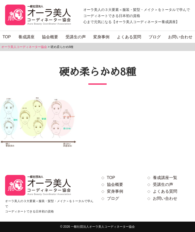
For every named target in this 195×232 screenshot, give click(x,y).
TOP (7, 37)
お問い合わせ (180, 37)
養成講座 (26, 37)
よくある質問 (129, 37)
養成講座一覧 (165, 177)
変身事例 (101, 37)
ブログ (155, 37)
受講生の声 (76, 37)
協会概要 (50, 37)
